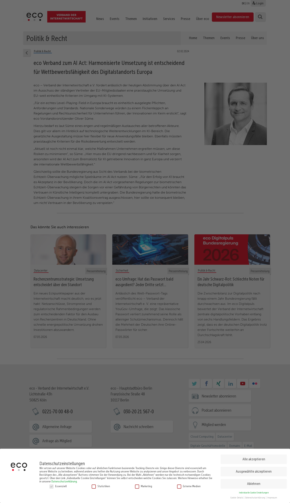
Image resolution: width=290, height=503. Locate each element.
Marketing (143, 483)
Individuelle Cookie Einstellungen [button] (254, 490)
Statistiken (101, 483)
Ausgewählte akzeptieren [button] (254, 468)
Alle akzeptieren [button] (253, 456)
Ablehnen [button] (253, 481)
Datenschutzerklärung (64, 478)
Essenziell (58, 483)
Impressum (272, 495)
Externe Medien (189, 483)
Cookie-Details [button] (236, 495)
